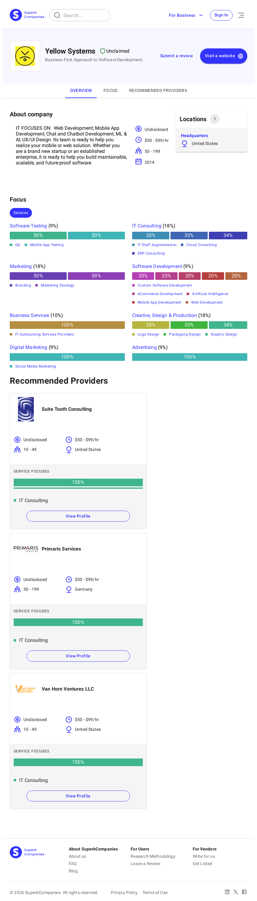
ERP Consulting (151, 253)
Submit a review (176, 55)
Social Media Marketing (35, 366)
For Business (185, 15)
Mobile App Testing (47, 245)
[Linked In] (227, 892)
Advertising (144, 347)
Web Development (207, 302)
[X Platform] (236, 892)
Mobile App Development (159, 302)
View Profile (78, 516)
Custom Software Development (165, 285)
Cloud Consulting (201, 245)
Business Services (29, 315)
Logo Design (148, 334)
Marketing (21, 266)
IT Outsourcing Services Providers (44, 334)
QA (17, 245)
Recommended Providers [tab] (158, 90)
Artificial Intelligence (210, 294)
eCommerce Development (160, 294)
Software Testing (28, 226)
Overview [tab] (81, 90)
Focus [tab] (111, 90)
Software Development (157, 266)
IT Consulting (146, 226)
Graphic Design (224, 334)
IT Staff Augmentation (157, 245)
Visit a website (224, 56)
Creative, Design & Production (164, 315)
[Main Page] (27, 15)
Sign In (221, 15)
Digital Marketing (29, 347)
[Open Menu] (241, 15)
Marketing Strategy (57, 285)
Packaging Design (185, 334)
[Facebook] (244, 892)
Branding (23, 285)
